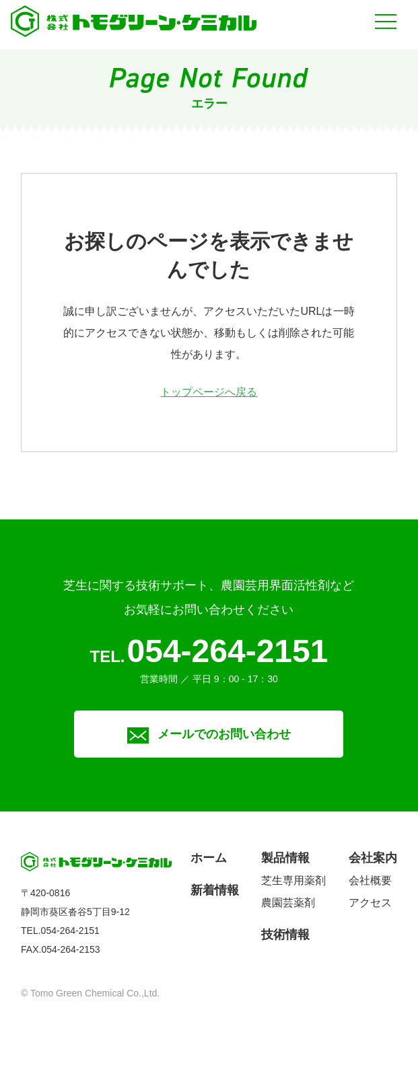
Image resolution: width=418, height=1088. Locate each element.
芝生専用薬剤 (293, 880)
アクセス (370, 902)
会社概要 (370, 880)
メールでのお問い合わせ (209, 734)
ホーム (208, 858)
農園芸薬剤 (288, 902)
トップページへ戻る (208, 392)
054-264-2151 (227, 651)
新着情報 (214, 890)
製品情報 (285, 858)
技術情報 (285, 934)
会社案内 (373, 858)
